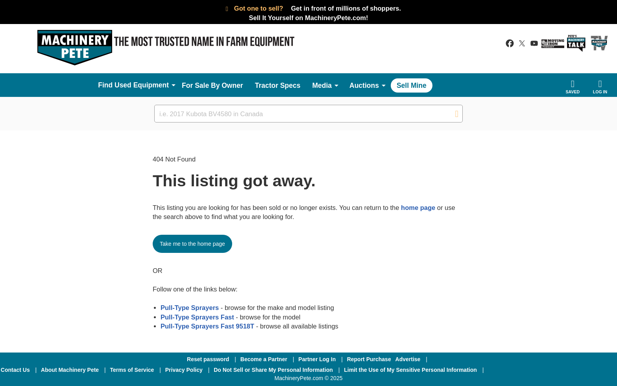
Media (322, 85)
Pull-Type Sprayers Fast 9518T (207, 326)
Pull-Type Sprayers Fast (197, 317)
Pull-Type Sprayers (190, 307)
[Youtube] (593, 370)
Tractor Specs (278, 85)
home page (418, 207)
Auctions (364, 85)
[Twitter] (552, 370)
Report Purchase (369, 359)
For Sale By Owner (212, 85)
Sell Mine (412, 85)
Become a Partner (263, 359)
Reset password (208, 359)
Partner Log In (317, 359)
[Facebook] (510, 370)
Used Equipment (142, 85)
